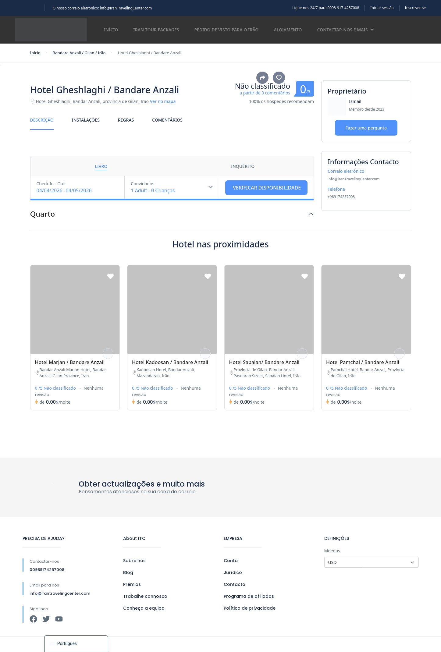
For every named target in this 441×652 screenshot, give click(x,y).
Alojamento (288, 30)
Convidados (142, 183)
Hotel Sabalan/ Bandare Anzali (264, 362)
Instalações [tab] (86, 120)
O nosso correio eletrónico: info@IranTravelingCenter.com (102, 8)
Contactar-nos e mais (345, 30)
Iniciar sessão (381, 7)
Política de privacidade (250, 608)
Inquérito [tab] (242, 166)
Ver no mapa (163, 101)
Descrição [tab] (42, 120)
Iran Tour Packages (156, 30)
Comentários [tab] (167, 120)
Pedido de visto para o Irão (226, 30)
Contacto (234, 584)
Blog (128, 572)
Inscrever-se (415, 7)
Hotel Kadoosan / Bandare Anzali (170, 362)
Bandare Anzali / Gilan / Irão (79, 52)
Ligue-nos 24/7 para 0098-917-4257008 (325, 7)
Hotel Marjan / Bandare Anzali (70, 362)
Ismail (355, 101)
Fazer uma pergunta (366, 128)
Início (111, 30)
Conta (231, 561)
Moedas (332, 551)
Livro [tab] (101, 166)
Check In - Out (51, 183)
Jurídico (233, 572)
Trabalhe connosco (145, 596)
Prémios (132, 584)
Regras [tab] (126, 120)
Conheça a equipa (144, 608)
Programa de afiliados (249, 596)
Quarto (42, 214)
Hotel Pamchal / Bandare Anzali (362, 362)
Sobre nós (134, 561)
